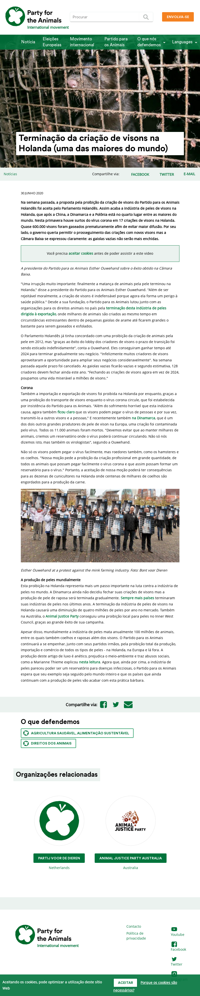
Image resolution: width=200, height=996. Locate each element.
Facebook (178, 947)
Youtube (177, 932)
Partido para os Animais (116, 42)
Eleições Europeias (52, 42)
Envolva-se (178, 17)
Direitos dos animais (47, 743)
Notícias (10, 174)
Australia (131, 833)
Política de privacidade (136, 936)
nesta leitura (89, 662)
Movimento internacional (82, 42)
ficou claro (66, 412)
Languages (182, 42)
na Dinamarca (143, 418)
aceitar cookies (81, 253)
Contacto (133, 926)
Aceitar (125, 983)
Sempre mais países (137, 598)
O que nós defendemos (149, 42)
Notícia (28, 42)
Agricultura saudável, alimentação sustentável (76, 733)
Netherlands (59, 833)
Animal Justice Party (62, 616)
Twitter (176, 962)
